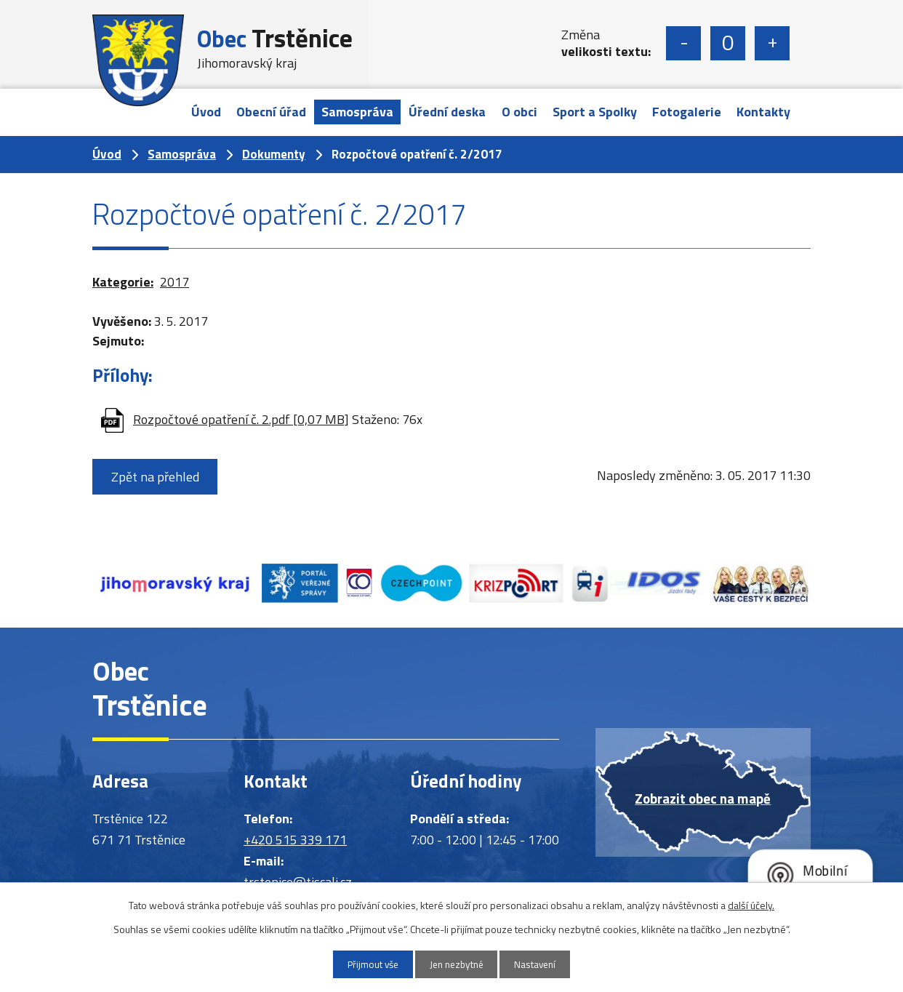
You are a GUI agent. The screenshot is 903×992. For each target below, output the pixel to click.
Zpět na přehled (157, 477)
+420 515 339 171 (295, 839)
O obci (519, 111)
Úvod (206, 111)
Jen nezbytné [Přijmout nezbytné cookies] (457, 964)
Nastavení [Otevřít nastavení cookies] (544, 964)
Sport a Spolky (595, 111)
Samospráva (357, 111)
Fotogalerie (686, 111)
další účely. (751, 903)
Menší (683, 43)
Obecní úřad (271, 111)
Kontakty (763, 111)
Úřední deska (447, 111)
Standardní (727, 43)
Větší (772, 43)
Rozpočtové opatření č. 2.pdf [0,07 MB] (241, 419)
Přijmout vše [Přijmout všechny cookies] (365, 964)
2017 (174, 282)
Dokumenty (273, 154)
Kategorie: (122, 282)
